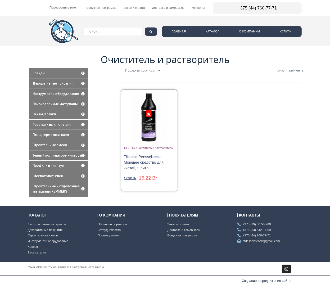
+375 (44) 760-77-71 (257, 8)
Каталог (226, 31)
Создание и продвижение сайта (266, 281)
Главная (192, 31)
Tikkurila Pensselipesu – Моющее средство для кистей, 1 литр (143, 162)
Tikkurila (129, 148)
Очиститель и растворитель (154, 148)
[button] (63, 7)
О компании (263, 31)
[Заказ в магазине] (141, 70)
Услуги (299, 31)
